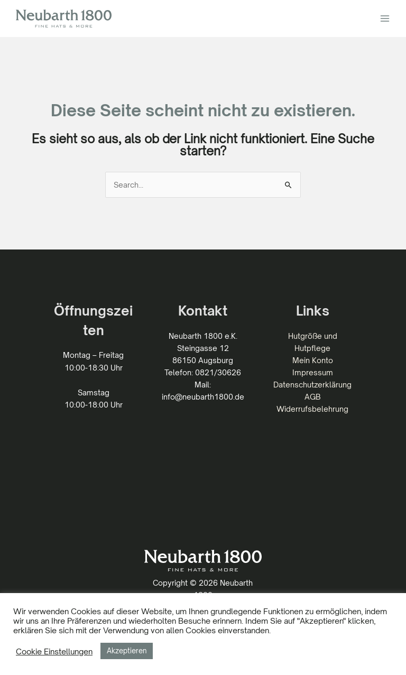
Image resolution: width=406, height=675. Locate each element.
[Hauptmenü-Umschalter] (384, 18)
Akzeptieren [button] (126, 650)
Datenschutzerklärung (312, 384)
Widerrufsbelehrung (312, 408)
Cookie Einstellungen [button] (54, 651)
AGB (312, 396)
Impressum (312, 372)
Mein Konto (312, 360)
